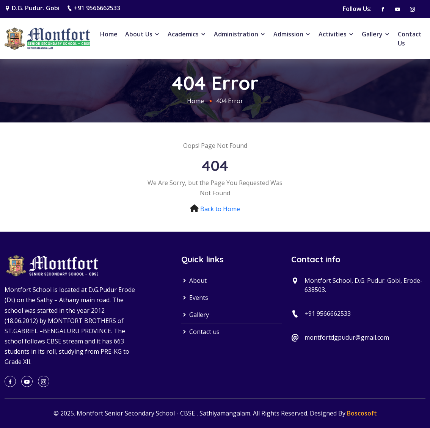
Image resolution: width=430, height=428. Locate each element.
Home (109, 34)
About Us (142, 34)
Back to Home (220, 209)
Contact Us (410, 38)
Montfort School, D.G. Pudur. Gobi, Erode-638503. (363, 285)
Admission (292, 34)
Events (194, 297)
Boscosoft (362, 413)
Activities (336, 34)
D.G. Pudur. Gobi (36, 8)
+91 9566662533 (97, 8)
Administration (240, 34)
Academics (187, 34)
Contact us (200, 332)
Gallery (376, 34)
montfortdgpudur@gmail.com (346, 337)
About (194, 280)
